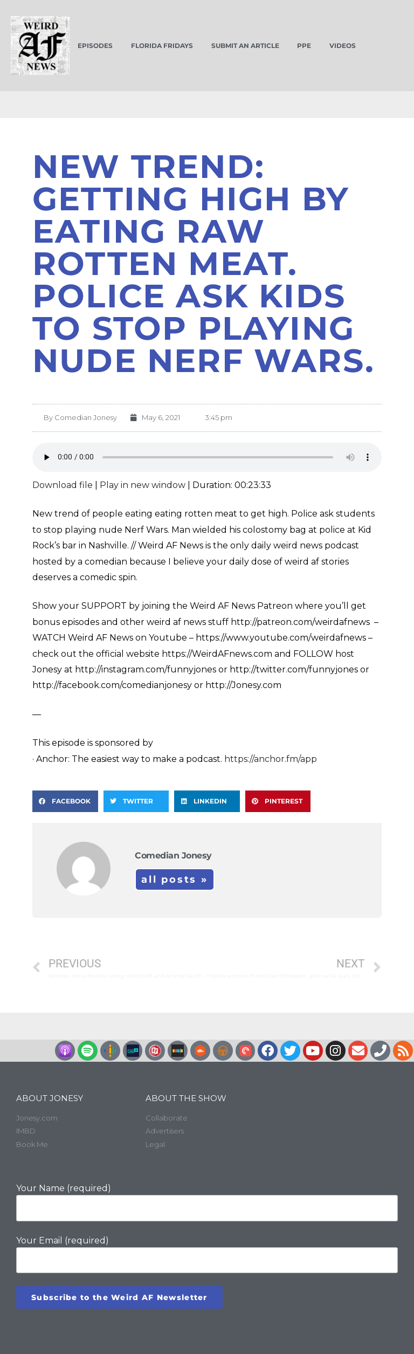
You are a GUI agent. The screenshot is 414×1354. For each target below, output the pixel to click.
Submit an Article (245, 46)
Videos (342, 46)
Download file (62, 485)
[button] (65, 801)
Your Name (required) (207, 1202)
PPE (304, 46)
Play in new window (142, 485)
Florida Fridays (162, 46)
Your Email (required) (207, 1254)
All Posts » (174, 879)
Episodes (95, 46)
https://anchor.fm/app (270, 759)
